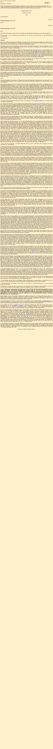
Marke (15, 241)
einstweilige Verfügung (37, 50)
